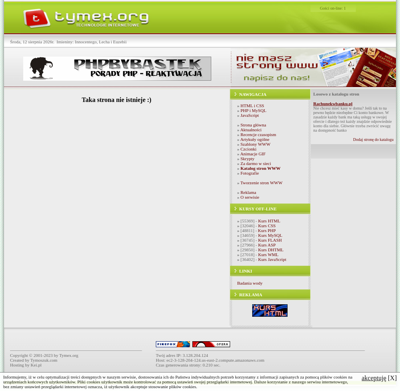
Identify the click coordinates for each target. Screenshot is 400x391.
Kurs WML (268, 254)
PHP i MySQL (253, 110)
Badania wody (250, 283)
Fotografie (250, 173)
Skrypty (248, 158)
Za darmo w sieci (256, 163)
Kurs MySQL (270, 235)
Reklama (248, 192)
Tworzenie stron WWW (262, 182)
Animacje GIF (252, 153)
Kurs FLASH (270, 240)
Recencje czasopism (258, 134)
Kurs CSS (267, 225)
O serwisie (250, 197)
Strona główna (253, 124)
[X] (379, 378)
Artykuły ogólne (254, 139)
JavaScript (250, 115)
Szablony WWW (256, 144)
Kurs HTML (269, 220)
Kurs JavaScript (272, 259)
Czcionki (249, 149)
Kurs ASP (267, 244)
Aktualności (250, 129)
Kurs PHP (267, 230)
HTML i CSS (252, 105)
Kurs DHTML (271, 249)
